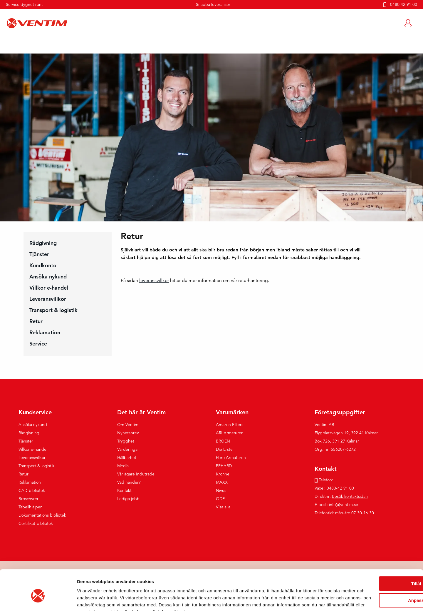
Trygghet (125, 441)
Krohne (222, 474)
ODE (220, 499)
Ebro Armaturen (231, 457)
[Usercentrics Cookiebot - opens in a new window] (38, 599)
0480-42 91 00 (340, 488)
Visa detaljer (90, 599)
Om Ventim (127, 425)
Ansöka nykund (48, 276)
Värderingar (128, 449)
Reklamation (44, 332)
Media (123, 466)
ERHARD (224, 466)
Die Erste (224, 449)
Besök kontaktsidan (350, 496)
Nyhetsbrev (128, 433)
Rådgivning (43, 243)
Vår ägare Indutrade (136, 474)
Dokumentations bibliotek (42, 515)
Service (38, 343)
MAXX (222, 482)
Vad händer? (129, 482)
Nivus (221, 490)
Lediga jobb (128, 499)
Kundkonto (42, 265)
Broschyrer (28, 499)
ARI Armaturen (230, 433)
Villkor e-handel (48, 288)
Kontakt (124, 490)
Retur (36, 321)
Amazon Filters (229, 425)
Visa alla (223, 507)
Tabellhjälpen (31, 507)
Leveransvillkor (47, 299)
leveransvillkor (154, 281)
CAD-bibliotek (32, 490)
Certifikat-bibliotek (36, 523)
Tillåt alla (374, 547)
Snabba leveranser (213, 4)
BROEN (223, 441)
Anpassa (374, 564)
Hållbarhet (126, 457)
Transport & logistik (53, 310)
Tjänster (39, 254)
